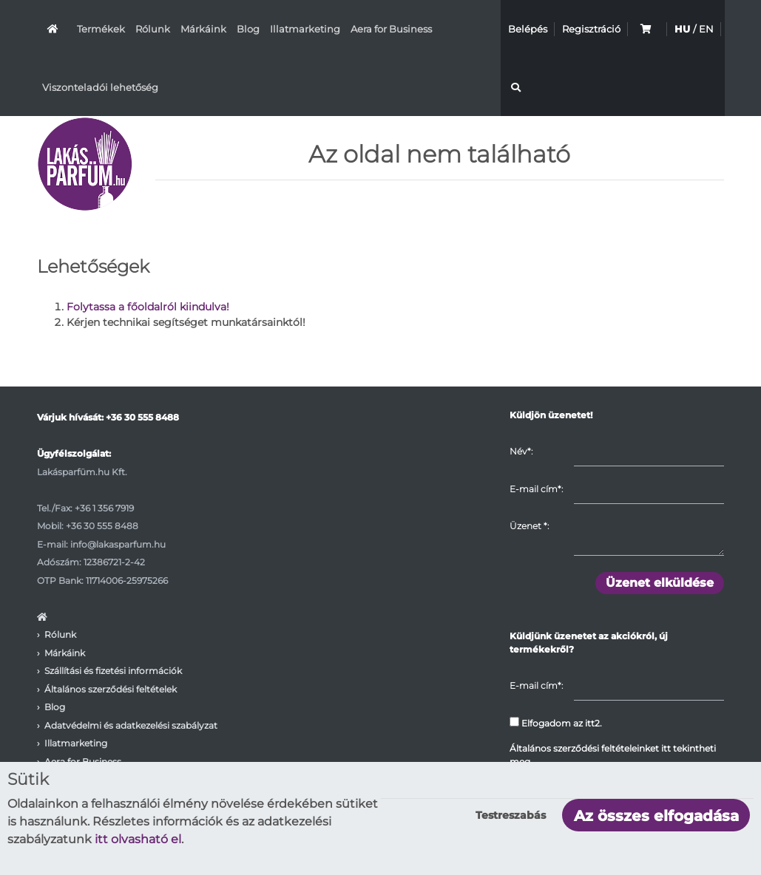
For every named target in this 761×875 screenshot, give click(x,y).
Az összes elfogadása (656, 816)
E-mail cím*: (536, 488)
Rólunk (152, 29)
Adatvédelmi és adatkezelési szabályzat (130, 725)
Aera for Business (391, 29)
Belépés (527, 29)
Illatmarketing (305, 29)
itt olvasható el (138, 839)
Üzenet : (529, 526)
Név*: (521, 451)
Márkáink (203, 29)
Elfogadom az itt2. (556, 723)
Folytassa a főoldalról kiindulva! (148, 307)
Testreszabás (511, 815)
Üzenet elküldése (660, 583)
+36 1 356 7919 (104, 508)
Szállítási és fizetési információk (113, 671)
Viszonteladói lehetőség (100, 87)
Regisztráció (591, 29)
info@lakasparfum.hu (118, 544)
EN (706, 29)
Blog (248, 29)
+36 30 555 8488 (142, 417)
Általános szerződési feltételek (110, 689)
